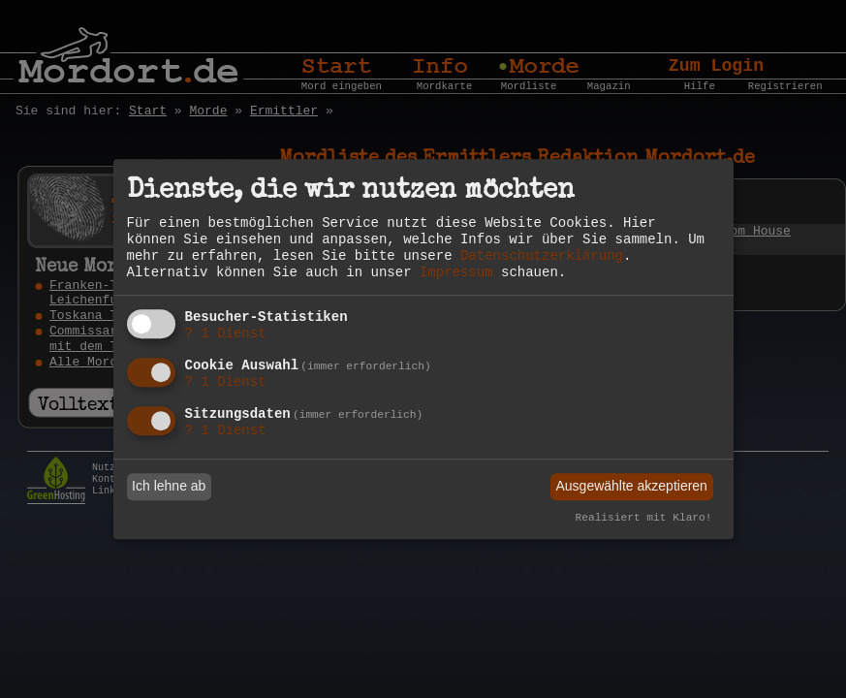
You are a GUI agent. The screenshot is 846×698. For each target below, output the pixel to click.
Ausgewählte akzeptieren (630, 486)
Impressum (456, 272)
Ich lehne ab (168, 486)
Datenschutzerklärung (541, 256)
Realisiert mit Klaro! (644, 518)
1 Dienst (225, 334)
